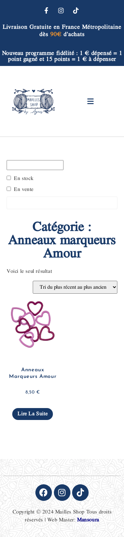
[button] (90, 101)
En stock (24, 178)
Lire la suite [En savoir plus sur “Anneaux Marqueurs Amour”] (33, 414)
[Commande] (75, 287)
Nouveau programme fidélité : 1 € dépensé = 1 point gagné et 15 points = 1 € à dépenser (62, 56)
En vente (24, 189)
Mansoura (88, 520)
